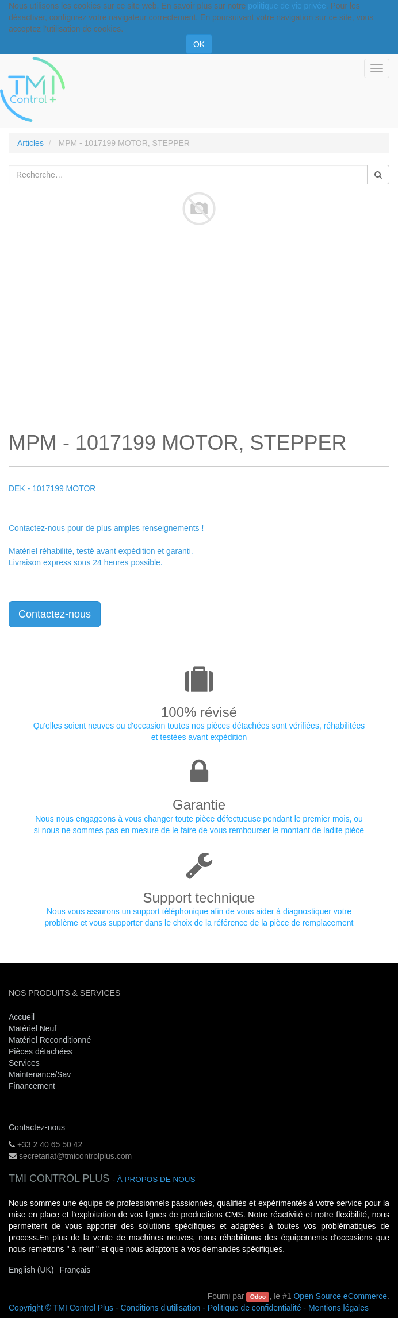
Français (75, 1269)
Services (25, 1062)
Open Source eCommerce (340, 1296)
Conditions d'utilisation (160, 1307)
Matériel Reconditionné (50, 1040)
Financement (32, 1085)
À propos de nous (156, 1179)
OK (199, 44)
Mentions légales (338, 1307)
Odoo (258, 1296)
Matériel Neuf (32, 1028)
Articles (30, 143)
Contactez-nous (54, 614)
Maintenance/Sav (40, 1074)
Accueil (22, 1017)
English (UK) (31, 1269)
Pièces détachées (40, 1051)
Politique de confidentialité (254, 1307)
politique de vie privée (287, 5)
